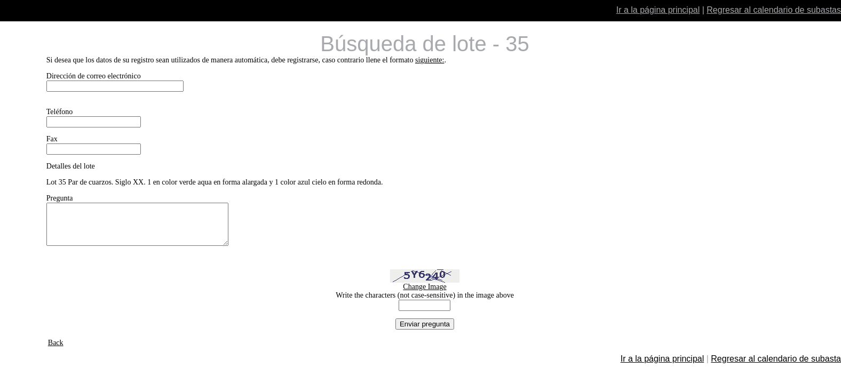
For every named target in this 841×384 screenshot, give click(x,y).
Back (56, 351)
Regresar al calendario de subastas (774, 9)
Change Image (424, 295)
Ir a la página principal (658, 9)
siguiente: (429, 60)
